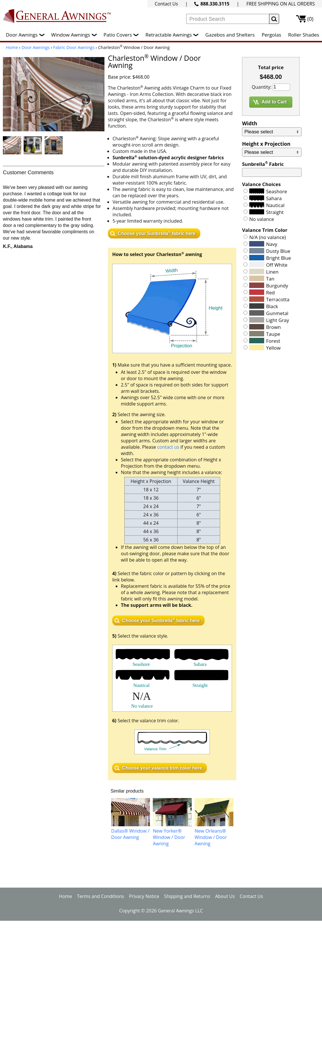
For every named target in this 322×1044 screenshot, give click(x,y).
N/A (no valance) (267, 237)
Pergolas (271, 34)
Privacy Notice (144, 896)
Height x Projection (266, 143)
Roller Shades (303, 34)
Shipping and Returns (187, 896)
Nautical (275, 205)
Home (12, 47)
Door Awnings (26, 34)
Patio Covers (123, 34)
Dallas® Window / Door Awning (130, 834)
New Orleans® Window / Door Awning (211, 837)
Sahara (274, 198)
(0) (310, 18)
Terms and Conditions (100, 896)
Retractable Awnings (173, 34)
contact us (168, 447)
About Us (225, 896)
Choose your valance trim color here (162, 768)
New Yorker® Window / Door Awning (169, 837)
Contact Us (166, 4)
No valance (261, 219)
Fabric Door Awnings (74, 47)
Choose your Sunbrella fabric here (157, 233)
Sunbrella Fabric (263, 164)
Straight (275, 212)
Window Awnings (75, 34)
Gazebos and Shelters (230, 34)
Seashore (276, 191)
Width (249, 123)
